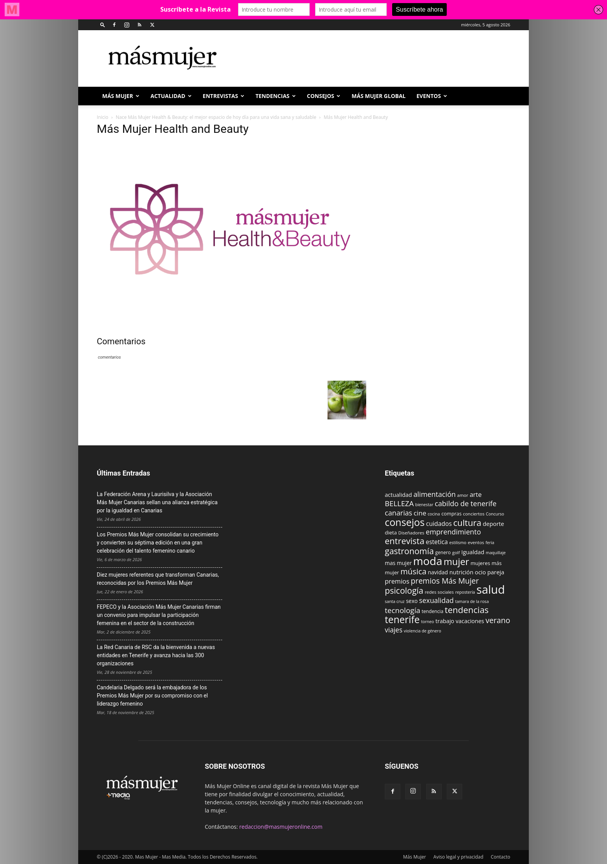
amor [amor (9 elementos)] (462, 495)
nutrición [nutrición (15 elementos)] (461, 572)
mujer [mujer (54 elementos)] (456, 561)
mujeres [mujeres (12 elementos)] (480, 563)
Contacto (500, 857)
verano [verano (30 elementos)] (497, 620)
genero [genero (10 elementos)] (443, 552)
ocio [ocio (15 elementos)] (480, 572)
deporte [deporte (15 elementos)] (493, 523)
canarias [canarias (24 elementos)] (398, 512)
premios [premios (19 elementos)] (397, 581)
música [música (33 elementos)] (413, 571)
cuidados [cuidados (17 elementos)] (439, 523)
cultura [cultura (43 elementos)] (467, 522)
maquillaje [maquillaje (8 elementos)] (496, 552)
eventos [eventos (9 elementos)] (476, 542)
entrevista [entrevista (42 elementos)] (404, 540)
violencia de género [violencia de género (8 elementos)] (422, 631)
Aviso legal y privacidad (459, 857)
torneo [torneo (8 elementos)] (427, 621)
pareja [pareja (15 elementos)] (495, 572)
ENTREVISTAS (223, 96)
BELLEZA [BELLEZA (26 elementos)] (399, 503)
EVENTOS (432, 96)
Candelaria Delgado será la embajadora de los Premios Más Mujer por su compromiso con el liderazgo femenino (152, 695)
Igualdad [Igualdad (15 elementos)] (473, 552)
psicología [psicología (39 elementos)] (404, 590)
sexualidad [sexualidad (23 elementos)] (436, 600)
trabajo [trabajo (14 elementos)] (445, 621)
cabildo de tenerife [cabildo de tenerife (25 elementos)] (466, 503)
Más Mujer (120, 96)
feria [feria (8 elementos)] (489, 542)
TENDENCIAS (275, 96)
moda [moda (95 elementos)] (427, 560)
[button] (102, 24)
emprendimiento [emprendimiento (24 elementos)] (453, 531)
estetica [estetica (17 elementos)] (437, 542)
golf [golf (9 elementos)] (456, 552)
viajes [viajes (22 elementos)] (393, 629)
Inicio (102, 117)
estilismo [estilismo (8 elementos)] (457, 542)
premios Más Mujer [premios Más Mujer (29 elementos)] (445, 580)
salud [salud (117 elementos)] (491, 589)
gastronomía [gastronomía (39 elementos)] (409, 551)
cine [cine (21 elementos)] (419, 512)
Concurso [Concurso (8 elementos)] (495, 514)
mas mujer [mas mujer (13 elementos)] (398, 563)
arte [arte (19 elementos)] (476, 494)
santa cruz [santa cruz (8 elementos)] (395, 601)
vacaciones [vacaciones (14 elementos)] (470, 621)
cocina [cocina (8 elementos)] (434, 514)
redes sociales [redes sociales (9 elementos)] (439, 592)
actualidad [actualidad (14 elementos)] (398, 494)
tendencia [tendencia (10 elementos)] (432, 611)
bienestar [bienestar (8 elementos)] (424, 504)
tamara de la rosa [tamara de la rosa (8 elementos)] (472, 601)
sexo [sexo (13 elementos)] (412, 601)
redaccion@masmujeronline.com (280, 826)
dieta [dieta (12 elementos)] (391, 532)
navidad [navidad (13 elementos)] (438, 572)
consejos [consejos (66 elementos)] (405, 522)
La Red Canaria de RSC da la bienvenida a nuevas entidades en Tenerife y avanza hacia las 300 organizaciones (156, 655)
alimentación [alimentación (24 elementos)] (434, 494)
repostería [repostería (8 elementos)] (465, 592)
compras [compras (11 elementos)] (451, 513)
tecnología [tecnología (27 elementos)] (402, 610)
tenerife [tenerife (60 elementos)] (402, 619)
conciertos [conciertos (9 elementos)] (474, 514)
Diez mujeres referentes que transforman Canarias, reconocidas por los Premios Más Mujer (158, 579)
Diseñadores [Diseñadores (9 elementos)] (411, 533)
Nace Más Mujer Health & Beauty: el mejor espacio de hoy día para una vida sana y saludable (216, 117)
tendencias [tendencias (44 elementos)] (467, 610)
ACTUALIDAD (171, 96)
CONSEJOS (324, 96)
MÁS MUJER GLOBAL (379, 96)
